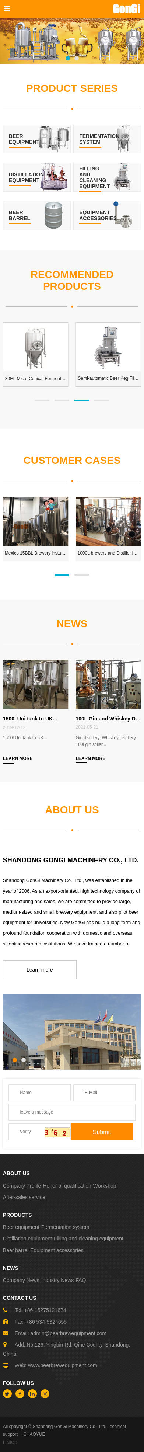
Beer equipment (21, 1227)
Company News (21, 1280)
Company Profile (22, 1186)
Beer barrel (15, 1250)
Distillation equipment (27, 1238)
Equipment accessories (57, 1250)
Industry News (57, 1280)
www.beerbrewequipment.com (62, 1365)
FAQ (80, 1280)
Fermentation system (65, 1227)
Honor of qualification (67, 1186)
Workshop (104, 1186)
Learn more (40, 970)
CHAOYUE (34, 1434)
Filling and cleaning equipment (88, 1238)
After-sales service (24, 1197)
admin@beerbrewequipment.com (68, 1333)
